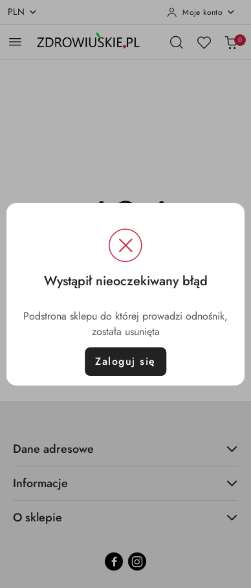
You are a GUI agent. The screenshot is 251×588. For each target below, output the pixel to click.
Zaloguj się (125, 361)
